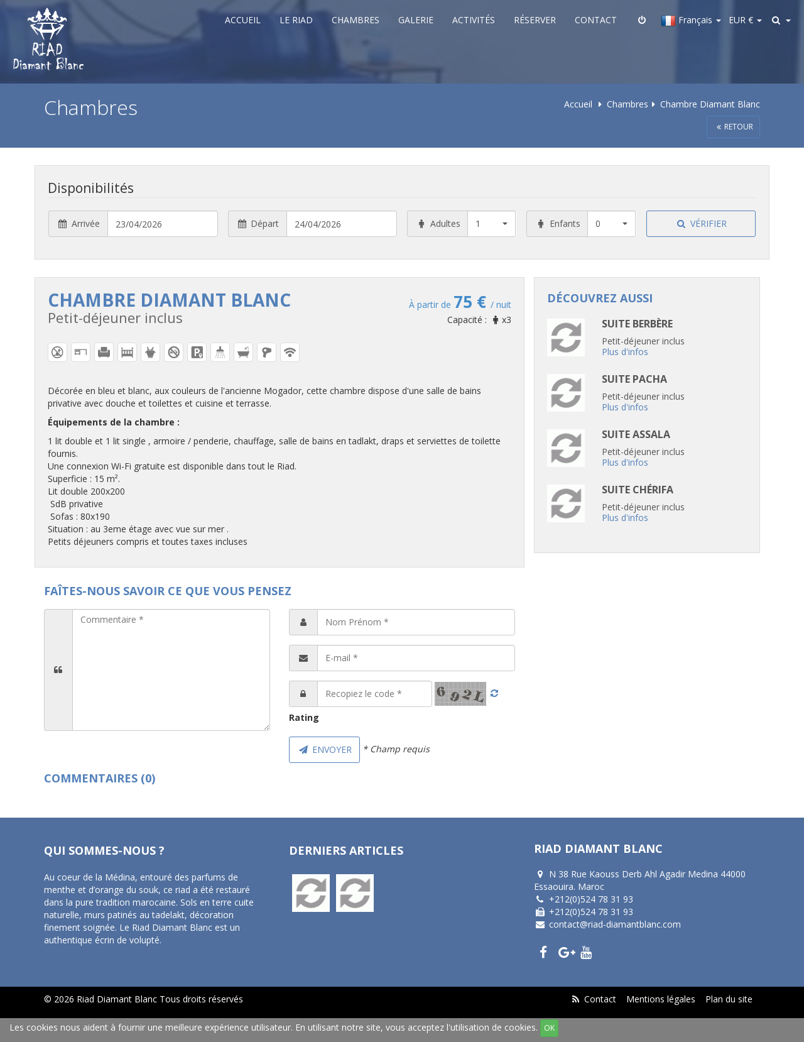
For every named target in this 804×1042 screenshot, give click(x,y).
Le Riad (296, 20)
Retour (733, 126)
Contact (596, 20)
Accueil (243, 20)
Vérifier (701, 223)
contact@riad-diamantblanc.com (615, 924)
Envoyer (324, 749)
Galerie (415, 20)
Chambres (355, 20)
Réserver (535, 20)
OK (549, 1028)
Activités (473, 20)
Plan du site (728, 999)
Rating (304, 717)
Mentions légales (660, 999)
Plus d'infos (625, 352)
